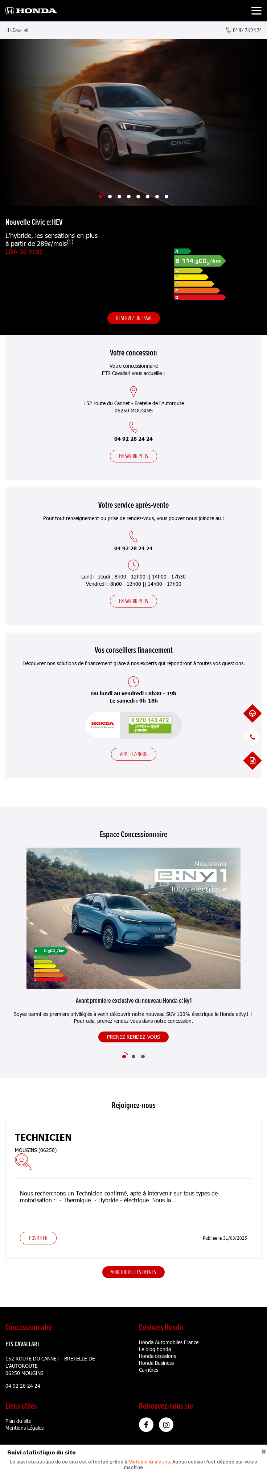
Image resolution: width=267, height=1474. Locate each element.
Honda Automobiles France (168, 1342)
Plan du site (18, 1421)
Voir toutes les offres (133, 1272)
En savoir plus (133, 456)
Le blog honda (155, 1349)
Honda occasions (157, 1356)
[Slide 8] (166, 196)
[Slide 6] (147, 196)
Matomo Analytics (149, 1462)
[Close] (263, 1451)
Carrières (148, 1370)
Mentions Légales (24, 1428)
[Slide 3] (119, 196)
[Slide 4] (129, 196)
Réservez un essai (133, 318)
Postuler (38, 1238)
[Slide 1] (100, 196)
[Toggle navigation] (256, 12)
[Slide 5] (138, 196)
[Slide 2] (110, 196)
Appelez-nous (133, 754)
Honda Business (156, 1363)
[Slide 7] (157, 196)
